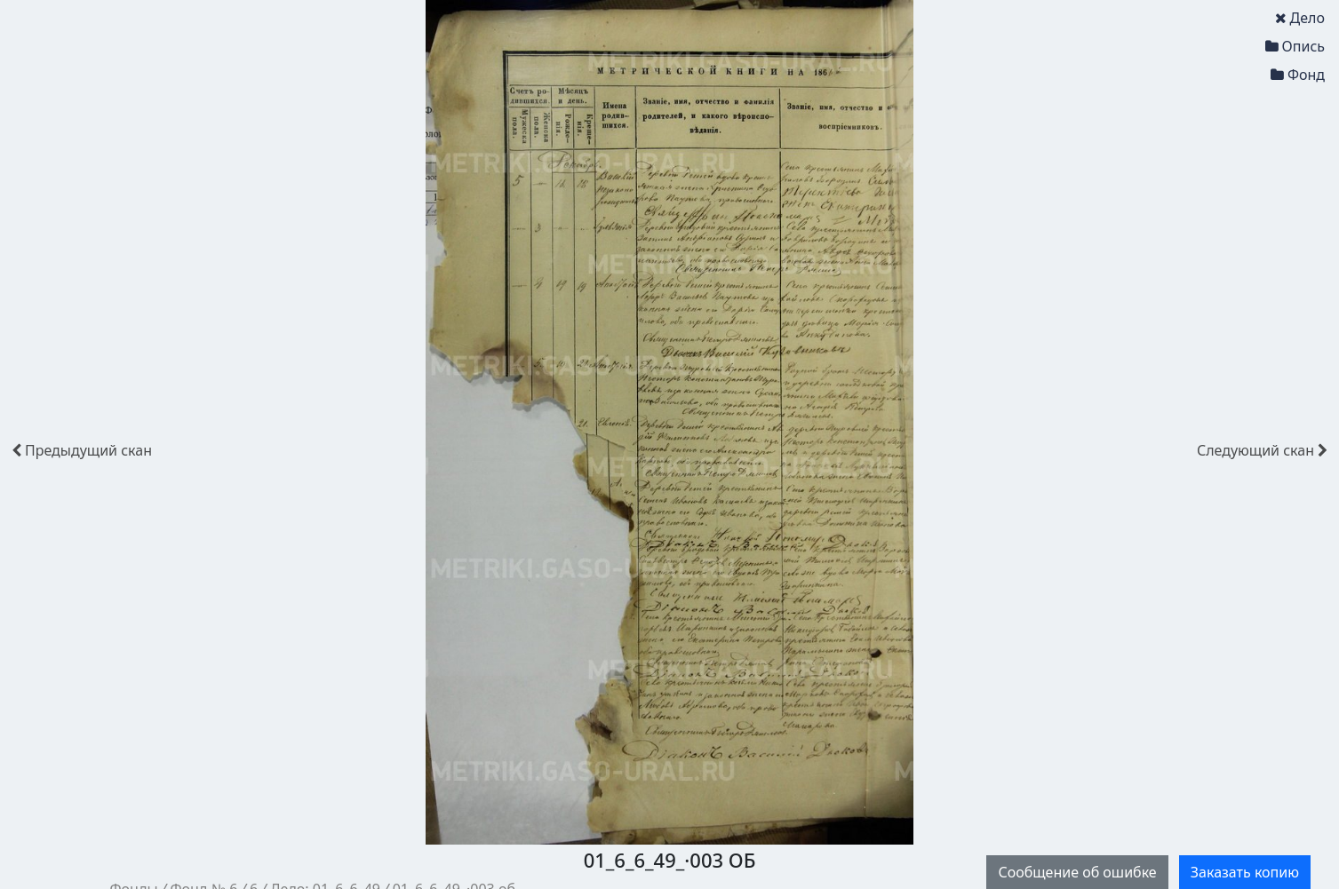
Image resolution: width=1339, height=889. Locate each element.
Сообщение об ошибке (1077, 872)
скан (82, 450)
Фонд (1298, 74)
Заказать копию (1245, 872)
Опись (1295, 46)
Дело (1300, 18)
